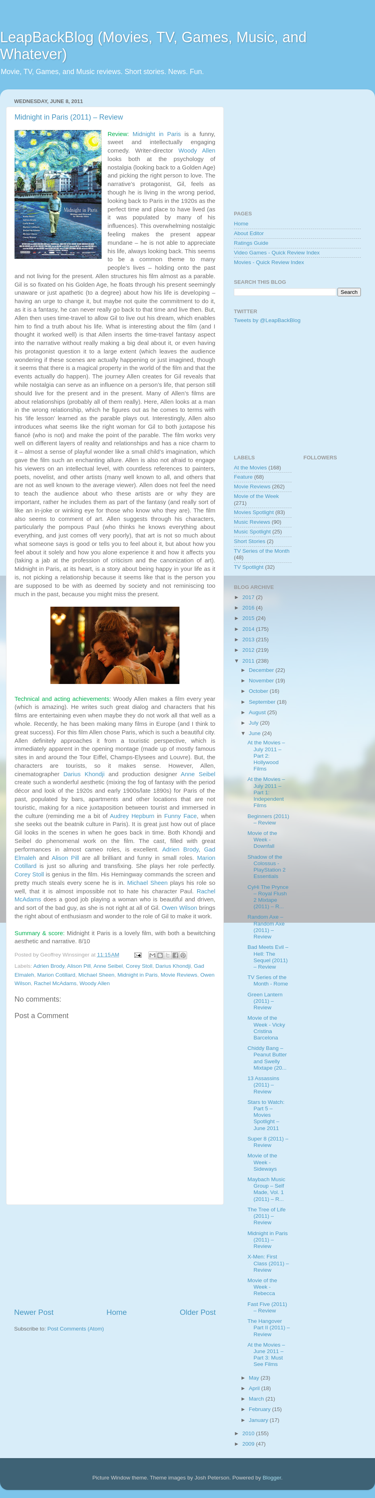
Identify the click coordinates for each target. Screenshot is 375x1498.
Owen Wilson (179, 908)
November (262, 681)
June (255, 733)
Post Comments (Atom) (76, 1329)
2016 (249, 608)
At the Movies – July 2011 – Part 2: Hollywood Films (266, 756)
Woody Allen (196, 150)
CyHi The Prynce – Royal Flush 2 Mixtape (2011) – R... (268, 897)
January (259, 1420)
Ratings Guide (251, 243)
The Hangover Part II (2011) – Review (269, 1327)
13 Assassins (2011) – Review (263, 1084)
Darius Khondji (83, 774)
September (263, 702)
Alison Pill (65, 858)
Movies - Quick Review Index (269, 262)
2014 (249, 629)
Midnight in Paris (157, 134)
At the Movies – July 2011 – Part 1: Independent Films (266, 792)
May (254, 1378)
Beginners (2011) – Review (269, 819)
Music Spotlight (252, 532)
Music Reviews (252, 522)
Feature (243, 477)
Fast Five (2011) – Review (267, 1307)
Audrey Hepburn (132, 816)
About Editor (249, 233)
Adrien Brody (180, 849)
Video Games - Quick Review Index (277, 253)
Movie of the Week (256, 496)
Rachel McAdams (55, 983)
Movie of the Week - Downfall (262, 839)
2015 (249, 618)
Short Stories (249, 541)
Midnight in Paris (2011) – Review (69, 117)
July (254, 723)
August (258, 712)
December (262, 670)
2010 (249, 1433)
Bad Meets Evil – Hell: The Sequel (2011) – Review (268, 957)
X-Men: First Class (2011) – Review (268, 1263)
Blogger (271, 1478)
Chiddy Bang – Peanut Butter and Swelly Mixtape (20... (267, 1058)
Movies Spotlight (254, 512)
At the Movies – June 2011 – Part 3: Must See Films (266, 1355)
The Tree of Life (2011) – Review (267, 1216)
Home (116, 1312)
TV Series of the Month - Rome (268, 980)
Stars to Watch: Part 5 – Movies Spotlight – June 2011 (266, 1115)
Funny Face (180, 816)
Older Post (198, 1312)
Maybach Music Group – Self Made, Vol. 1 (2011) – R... (266, 1189)
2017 (249, 597)
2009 (249, 1444)
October (259, 691)
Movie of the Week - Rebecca (262, 1286)
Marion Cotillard (56, 975)
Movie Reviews (179, 975)
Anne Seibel (198, 774)
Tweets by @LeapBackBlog (267, 320)
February (260, 1409)
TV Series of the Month (262, 551)
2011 (249, 661)
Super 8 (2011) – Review (268, 1142)
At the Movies (250, 468)
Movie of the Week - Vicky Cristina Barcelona (266, 1028)
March (257, 1399)
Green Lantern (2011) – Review (265, 1001)
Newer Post (34, 1312)
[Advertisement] (115, 1256)
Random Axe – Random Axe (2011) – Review (266, 927)
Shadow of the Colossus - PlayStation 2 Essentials (267, 867)
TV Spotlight (249, 567)
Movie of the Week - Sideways (262, 1162)
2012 (249, 650)
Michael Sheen (147, 883)
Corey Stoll (29, 874)
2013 (249, 639)
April (255, 1388)
